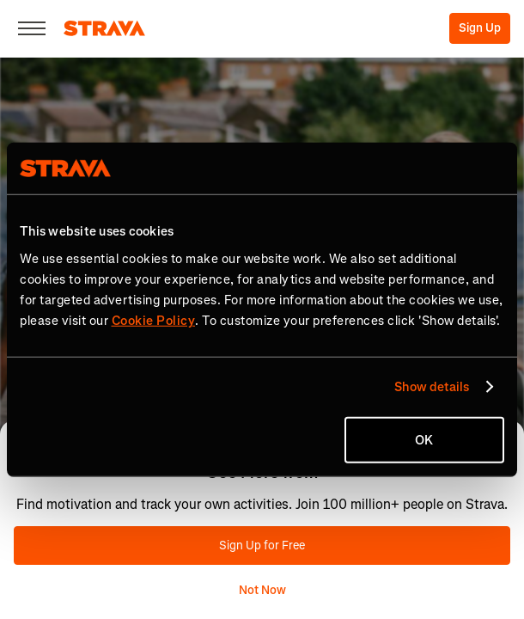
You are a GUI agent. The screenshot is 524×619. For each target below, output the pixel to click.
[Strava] (104, 28)
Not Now (262, 590)
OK (424, 439)
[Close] (32, 28)
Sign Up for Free (262, 545)
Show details (431, 386)
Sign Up (480, 28)
